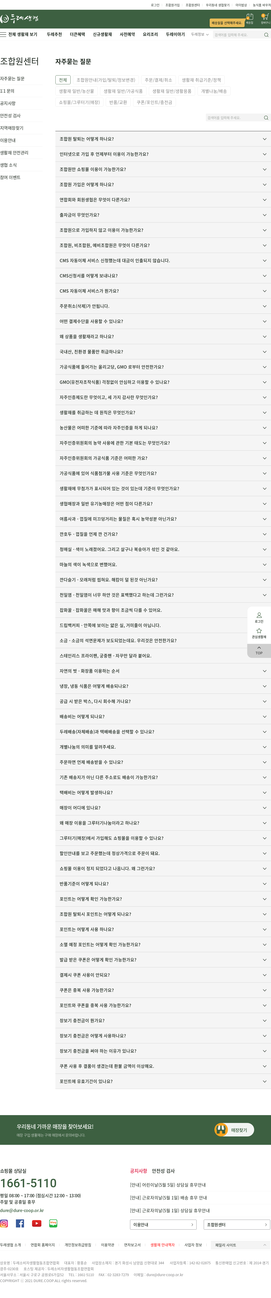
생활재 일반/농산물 (76, 91)
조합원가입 (172, 5)
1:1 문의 (7, 91)
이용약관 (107, 1244)
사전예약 (127, 34)
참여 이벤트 (10, 177)
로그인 (155, 5)
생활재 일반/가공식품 (123, 91)
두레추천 (54, 34)
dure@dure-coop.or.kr (22, 1210)
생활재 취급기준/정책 (201, 80)
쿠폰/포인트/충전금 (154, 102)
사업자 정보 (193, 1244)
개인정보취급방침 (78, 1244)
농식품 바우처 (262, 5)
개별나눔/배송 (214, 91)
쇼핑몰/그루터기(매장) (79, 102)
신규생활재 (102, 34)
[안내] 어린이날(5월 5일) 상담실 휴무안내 (168, 1185)
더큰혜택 (77, 34)
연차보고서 (132, 1244)
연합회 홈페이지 (43, 1244)
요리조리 (150, 34)
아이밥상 (241, 5)
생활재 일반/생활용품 (172, 91)
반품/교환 (118, 102)
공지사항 (8, 103)
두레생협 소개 (10, 1244)
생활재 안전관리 (14, 152)
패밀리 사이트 (241, 1245)
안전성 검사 (10, 115)
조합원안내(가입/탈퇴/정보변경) (106, 80)
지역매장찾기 (12, 128)
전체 (63, 80)
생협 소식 (8, 165)
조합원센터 (193, 5)
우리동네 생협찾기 (218, 5)
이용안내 (8, 140)
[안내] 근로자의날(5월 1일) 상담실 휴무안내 (170, 1210)
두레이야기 (175, 34)
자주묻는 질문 (12, 78)
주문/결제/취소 (158, 80)
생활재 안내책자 (162, 1244)
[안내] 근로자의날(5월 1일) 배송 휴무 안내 (168, 1197)
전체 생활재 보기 (18, 34)
